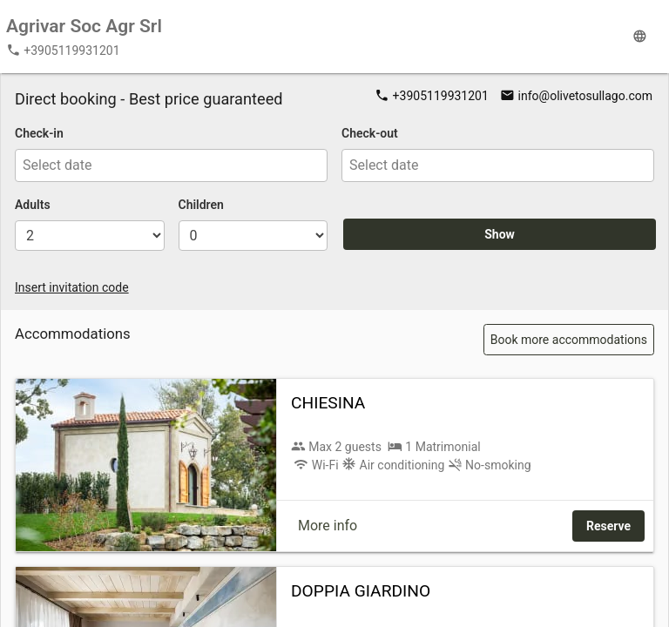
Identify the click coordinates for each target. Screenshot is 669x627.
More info (327, 525)
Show (499, 234)
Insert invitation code (72, 287)
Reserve (608, 526)
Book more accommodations (568, 340)
